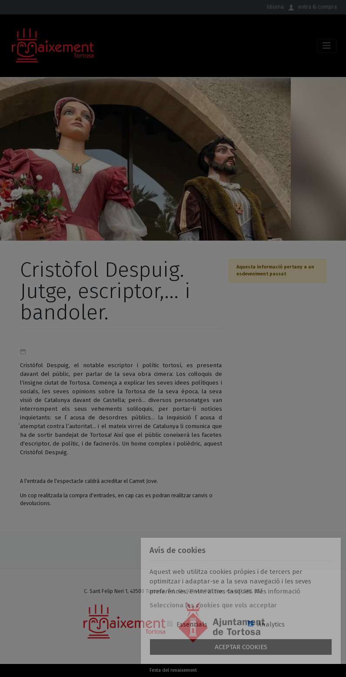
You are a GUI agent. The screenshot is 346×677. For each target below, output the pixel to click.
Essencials (191, 624)
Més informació (277, 591)
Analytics (271, 624)
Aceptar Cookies (241, 647)
